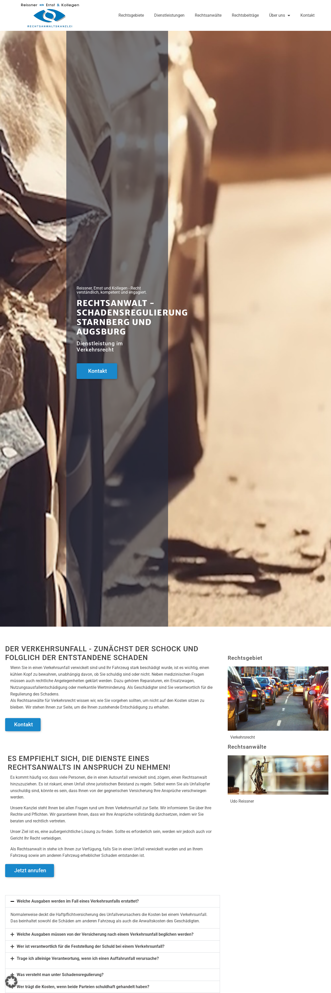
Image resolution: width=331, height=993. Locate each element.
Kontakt (307, 15)
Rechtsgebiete (131, 15)
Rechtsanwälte (208, 15)
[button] (112, 901)
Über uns (279, 15)
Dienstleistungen (169, 15)
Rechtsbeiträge (245, 15)
